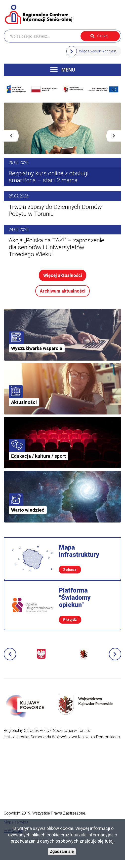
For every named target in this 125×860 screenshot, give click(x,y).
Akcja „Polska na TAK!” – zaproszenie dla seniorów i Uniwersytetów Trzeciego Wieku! (56, 247)
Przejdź (70, 619)
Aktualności (24, 402)
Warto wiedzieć (27, 510)
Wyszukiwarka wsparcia (36, 348)
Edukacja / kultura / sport (38, 456)
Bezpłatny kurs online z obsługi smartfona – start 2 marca (48, 177)
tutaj (109, 841)
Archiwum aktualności (62, 291)
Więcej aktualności (62, 275)
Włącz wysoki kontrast (97, 51)
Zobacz (70, 569)
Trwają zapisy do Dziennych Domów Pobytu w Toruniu (55, 210)
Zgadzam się (62, 851)
